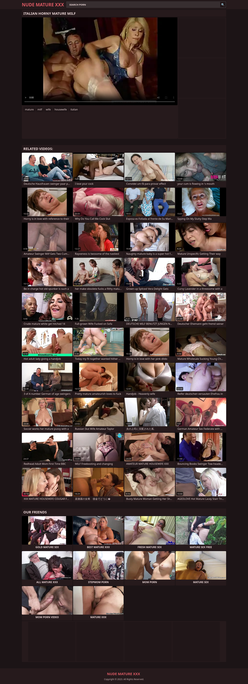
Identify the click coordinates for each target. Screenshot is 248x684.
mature (29, 109)
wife (48, 109)
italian (74, 109)
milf (39, 109)
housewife (61, 109)
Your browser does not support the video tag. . (99, 61)
